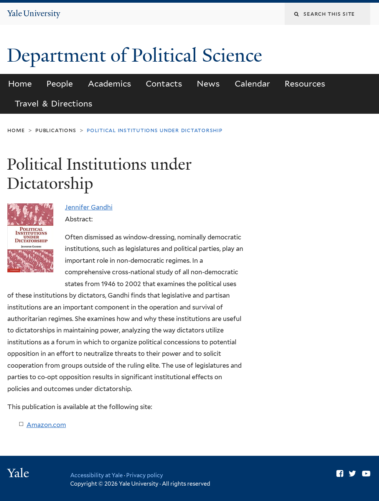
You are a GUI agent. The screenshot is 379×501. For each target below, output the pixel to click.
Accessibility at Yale (96, 475)
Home (20, 83)
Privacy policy (144, 475)
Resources (305, 83)
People (59, 83)
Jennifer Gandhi (88, 207)
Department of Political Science (137, 55)
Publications (55, 130)
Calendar (252, 83)
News (208, 83)
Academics (109, 83)
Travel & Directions (53, 103)
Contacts (164, 83)
